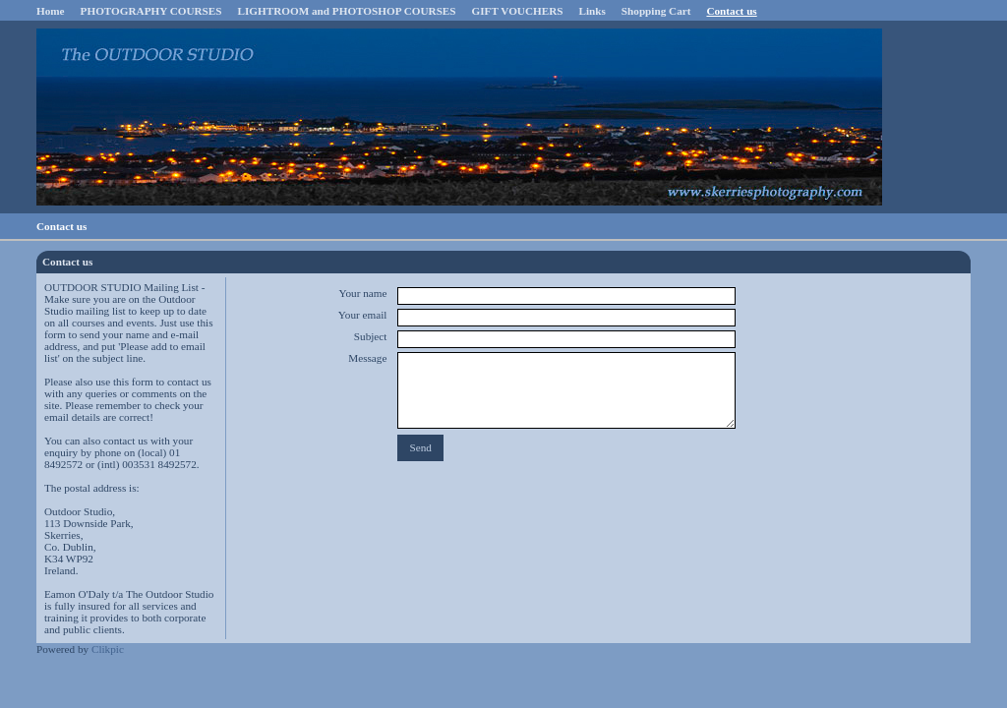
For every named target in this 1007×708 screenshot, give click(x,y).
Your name (362, 293)
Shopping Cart (656, 11)
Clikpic (107, 649)
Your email (362, 315)
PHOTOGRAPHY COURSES (151, 11)
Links (591, 11)
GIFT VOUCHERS (517, 11)
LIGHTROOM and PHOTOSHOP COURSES (347, 11)
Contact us (731, 11)
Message (367, 358)
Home (50, 11)
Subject (370, 336)
